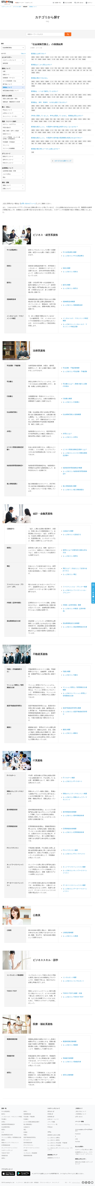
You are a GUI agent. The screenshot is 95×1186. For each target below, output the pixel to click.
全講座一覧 (57, 3)
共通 (33, 152)
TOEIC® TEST (6, 1153)
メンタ (51, 57)
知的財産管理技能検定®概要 (72, 468)
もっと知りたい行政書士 (71, 402)
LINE (76, 1139)
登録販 (83, 59)
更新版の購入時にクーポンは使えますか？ (45, 149)
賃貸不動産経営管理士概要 (72, 708)
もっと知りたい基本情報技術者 (73, 815)
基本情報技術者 (28, 1142)
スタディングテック (7, 1150)
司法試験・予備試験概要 (71, 368)
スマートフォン (76, 1182)
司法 (56, 57)
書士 (59, 57)
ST (76, 59)
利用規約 (36, 1182)
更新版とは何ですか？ (38, 53)
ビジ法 (71, 57)
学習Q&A (50, 1127)
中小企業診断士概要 (69, 252)
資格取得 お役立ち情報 (54, 1135)
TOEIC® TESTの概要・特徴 (72, 993)
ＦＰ (3, 1132)
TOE (80, 59)
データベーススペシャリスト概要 (74, 885)
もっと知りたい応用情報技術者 (73, 832)
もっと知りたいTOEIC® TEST (73, 997)
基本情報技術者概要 (69, 812)
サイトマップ (55, 1182)
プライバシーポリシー (45, 1182)
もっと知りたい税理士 (70, 556)
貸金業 (44, 59)
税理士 (89, 57)
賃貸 (58, 59)
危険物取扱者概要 (69, 301)
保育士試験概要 (68, 1075)
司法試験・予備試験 (29, 1116)
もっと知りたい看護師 (70, 1045)
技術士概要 (66, 268)
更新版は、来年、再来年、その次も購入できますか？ (49, 102)
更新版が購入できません (39, 78)
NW (84, 70)
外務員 (39, 59)
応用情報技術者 (6, 1145)
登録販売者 (5, 1155)
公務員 (25, 1150)
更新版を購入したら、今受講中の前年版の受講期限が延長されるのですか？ (57, 138)
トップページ (19, 1182)
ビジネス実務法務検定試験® (31, 1122)
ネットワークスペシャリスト (10, 1148)
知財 (76, 57)
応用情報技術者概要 (69, 828)
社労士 (84, 57)
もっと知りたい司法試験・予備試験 (75, 371)
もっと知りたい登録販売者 (72, 1061)
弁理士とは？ (67, 433)
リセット (23, 53)
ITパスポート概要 (69, 778)
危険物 (47, 57)
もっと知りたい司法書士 (54, 1145)
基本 (70, 59)
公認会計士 (27, 1127)
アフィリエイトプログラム (82, 1124)
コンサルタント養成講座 (30, 1153)
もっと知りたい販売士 (70, 288)
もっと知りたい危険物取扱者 (73, 305)
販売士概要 (66, 285)
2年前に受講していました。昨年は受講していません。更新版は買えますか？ (57, 115)
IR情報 (49, 1114)
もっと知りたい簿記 (69, 574)
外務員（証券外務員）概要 (72, 605)
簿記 (33, 59)
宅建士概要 (66, 671)
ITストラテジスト (28, 1145)
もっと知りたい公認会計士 (72, 534)
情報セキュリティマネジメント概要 (75, 793)
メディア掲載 (51, 1122)
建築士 (61, 59)
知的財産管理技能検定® (8, 1124)
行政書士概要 (67, 398)
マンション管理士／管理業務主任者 (11, 1137)
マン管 (53, 59)
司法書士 (4, 1119)
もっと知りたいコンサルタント (73, 981)
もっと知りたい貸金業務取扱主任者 (75, 627)
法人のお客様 (67, 3)
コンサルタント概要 (69, 977)
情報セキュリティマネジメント (10, 1142)
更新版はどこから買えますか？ (41, 64)
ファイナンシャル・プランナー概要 (75, 587)
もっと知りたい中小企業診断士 (73, 256)
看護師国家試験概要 (69, 1041)
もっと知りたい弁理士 (70, 437)
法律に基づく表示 (28, 1182)
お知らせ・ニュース (53, 1119)
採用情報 (50, 1116)
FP (36, 59)
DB (87, 70)
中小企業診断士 (6, 1111)
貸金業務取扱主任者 (7, 1134)
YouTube (77, 1141)
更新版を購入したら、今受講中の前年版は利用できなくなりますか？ (54, 127)
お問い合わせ (78, 3)
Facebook (78, 1134)
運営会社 (50, 1111)
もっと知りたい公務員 (70, 936)
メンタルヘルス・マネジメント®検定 (12, 1116)
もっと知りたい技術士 (70, 271)
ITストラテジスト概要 (70, 850)
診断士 (33, 57)
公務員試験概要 (68, 932)
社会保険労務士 (6, 1127)
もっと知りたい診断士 (54, 1137)
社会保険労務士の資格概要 (72, 414)
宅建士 (48, 59)
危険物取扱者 (27, 1114)
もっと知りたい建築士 (70, 733)
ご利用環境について (80, 1114)
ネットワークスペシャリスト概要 (74, 867)
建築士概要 (66, 729)
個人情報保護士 (28, 1124)
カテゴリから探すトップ (63, 161)
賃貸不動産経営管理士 (30, 1137)
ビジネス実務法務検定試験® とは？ (75, 449)
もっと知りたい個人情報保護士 (73, 489)
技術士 (37, 57)
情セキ (70, 70)
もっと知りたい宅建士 (70, 675)
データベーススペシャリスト (32, 1148)
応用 (73, 59)
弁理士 (67, 57)
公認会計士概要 (68, 531)
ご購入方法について (80, 1111)
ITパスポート (27, 1140)
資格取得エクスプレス (54, 1158)
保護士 (80, 57)
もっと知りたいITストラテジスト (74, 854)
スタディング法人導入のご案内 (83, 1149)
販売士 (42, 57)
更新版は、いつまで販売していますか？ (44, 91)
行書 (63, 57)
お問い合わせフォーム (28, 203)
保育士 (37, 72)
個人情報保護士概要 (69, 486)
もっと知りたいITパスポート (72, 781)
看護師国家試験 (28, 1155)
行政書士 (26, 1119)
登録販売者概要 (68, 1058)
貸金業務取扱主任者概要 (71, 623)
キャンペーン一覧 (52, 1124)
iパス (66, 59)
